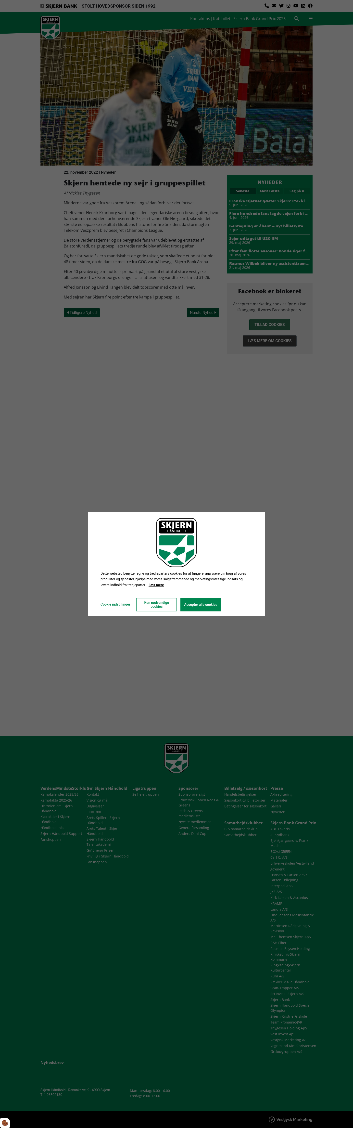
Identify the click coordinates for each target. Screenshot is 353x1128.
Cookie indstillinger (115, 604)
